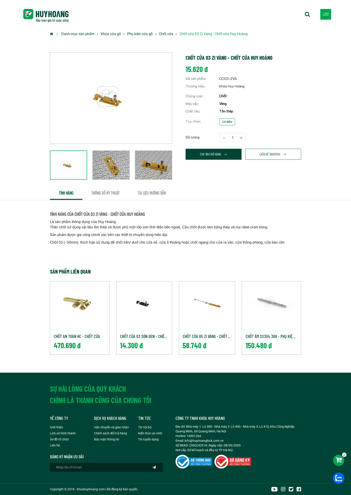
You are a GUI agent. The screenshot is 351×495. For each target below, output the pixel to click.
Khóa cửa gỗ (111, 34)
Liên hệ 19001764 (273, 154)
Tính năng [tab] (66, 193)
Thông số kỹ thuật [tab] (105, 193)
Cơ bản (227, 121)
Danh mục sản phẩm (77, 34)
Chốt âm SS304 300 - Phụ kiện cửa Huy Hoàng (273, 336)
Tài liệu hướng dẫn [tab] (152, 193)
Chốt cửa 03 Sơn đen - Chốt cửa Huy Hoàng (146, 336)
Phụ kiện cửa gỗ (140, 34)
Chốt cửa (166, 34)
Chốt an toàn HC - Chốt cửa (77, 336)
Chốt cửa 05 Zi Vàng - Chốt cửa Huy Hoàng (209, 336)
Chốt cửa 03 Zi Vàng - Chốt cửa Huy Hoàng (214, 34)
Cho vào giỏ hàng (213, 154)
